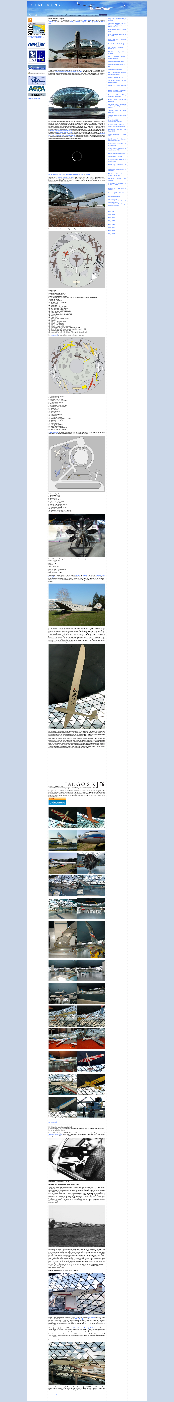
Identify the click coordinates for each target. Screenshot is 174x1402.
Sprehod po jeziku (114, 196)
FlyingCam (94, 21)
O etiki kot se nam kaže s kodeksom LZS (117, 184)
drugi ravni (54, 335)
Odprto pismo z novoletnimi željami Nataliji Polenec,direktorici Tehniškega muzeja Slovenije (117, 202)
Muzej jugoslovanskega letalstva (61, 130)
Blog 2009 (111, 234)
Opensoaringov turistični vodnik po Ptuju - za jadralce (117, 106)
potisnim (85, 575)
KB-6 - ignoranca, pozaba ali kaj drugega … (117, 73)
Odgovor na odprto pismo (116, 153)
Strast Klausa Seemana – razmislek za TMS (117, 149)
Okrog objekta (53, 432)
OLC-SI (30, 37)
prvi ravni (54, 229)
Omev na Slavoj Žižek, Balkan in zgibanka (117, 95)
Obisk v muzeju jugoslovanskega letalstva (68, 71)
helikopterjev (53, 577)
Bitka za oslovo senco (115, 77)
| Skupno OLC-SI (38, 37)
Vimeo (88, 174)
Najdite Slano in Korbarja (116, 44)
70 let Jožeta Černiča (115, 156)
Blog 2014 (111, 221)
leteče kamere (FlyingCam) (74, 174)
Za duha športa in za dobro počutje (117, 81)
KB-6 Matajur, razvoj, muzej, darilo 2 (117, 57)
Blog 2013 (111, 224)
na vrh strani (53, 1122)
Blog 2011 (111, 227)
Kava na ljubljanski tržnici (116, 193)
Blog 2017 (111, 211)
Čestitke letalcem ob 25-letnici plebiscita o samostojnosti (117, 25)
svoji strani (91, 1317)
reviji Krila (87, 20)
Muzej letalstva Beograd (78, 21)
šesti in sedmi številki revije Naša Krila (84, 1328)
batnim (77, 575)
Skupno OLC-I (37, 36)
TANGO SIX (52, 21)
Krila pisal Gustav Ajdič (64, 132)
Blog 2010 (111, 230)
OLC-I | (30, 36)
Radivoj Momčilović (55, 1134)
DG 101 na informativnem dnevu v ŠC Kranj (117, 174)
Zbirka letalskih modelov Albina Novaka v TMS (117, 90)
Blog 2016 (111, 214)
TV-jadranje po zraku (115, 69)
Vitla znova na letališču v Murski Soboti (117, 35)
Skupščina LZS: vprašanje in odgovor (115, 120)
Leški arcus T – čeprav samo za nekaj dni (117, 139)
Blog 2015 (111, 217)
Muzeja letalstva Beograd (66, 177)
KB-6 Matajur (79, 1319)
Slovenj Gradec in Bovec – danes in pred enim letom (117, 125)
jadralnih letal (100, 575)
